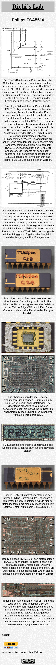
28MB (40, 415)
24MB (49, 573)
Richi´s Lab (28, 6)
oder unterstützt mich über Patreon (22, 652)
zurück (5, 635)
